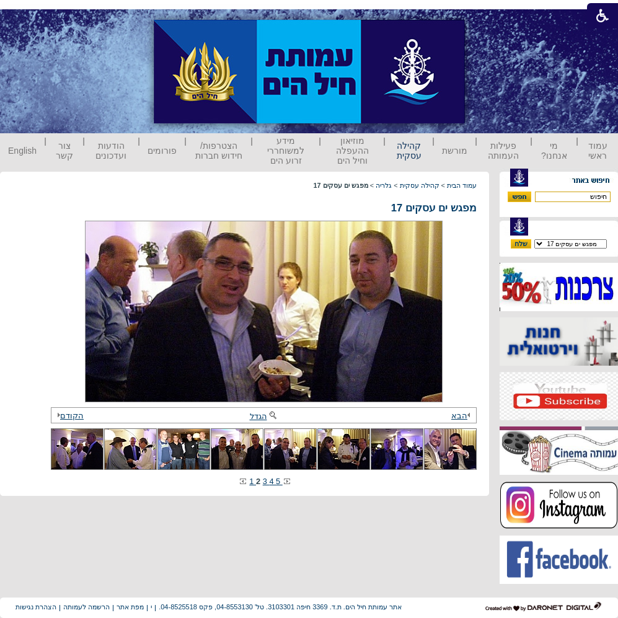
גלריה (384, 185)
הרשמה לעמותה (86, 607)
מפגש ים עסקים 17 (434, 208)
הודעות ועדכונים (110, 151)
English (22, 151)
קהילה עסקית (409, 151)
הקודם (69, 415)
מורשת (454, 151)
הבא (462, 415)
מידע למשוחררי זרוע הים (285, 151)
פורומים (162, 151)
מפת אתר (130, 607)
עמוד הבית (462, 185)
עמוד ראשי (597, 151)
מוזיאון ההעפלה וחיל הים (352, 151)
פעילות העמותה (503, 151)
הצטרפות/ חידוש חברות (218, 151)
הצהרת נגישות (35, 607)
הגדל (264, 416)
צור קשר (64, 151)
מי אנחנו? (554, 151)
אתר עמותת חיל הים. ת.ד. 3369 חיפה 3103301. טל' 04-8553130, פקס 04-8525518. (280, 607)
